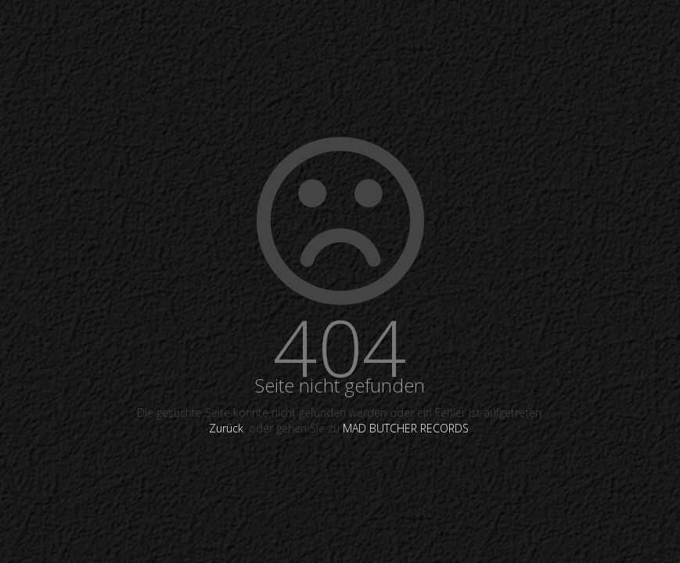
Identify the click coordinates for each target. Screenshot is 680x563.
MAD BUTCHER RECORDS (406, 428)
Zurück (226, 428)
